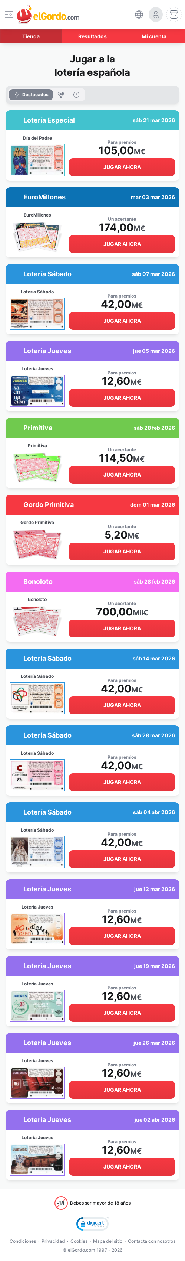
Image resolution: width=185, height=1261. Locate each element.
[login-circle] (156, 14)
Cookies (78, 1241)
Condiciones (23, 1241)
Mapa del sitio (107, 1241)
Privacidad (53, 1241)
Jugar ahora (122, 167)
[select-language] (139, 14)
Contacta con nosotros (151, 1241)
